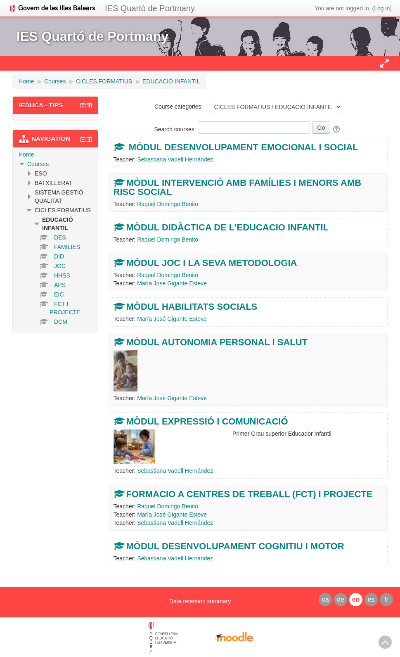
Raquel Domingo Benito (167, 204)
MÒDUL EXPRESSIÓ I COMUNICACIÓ (207, 421)
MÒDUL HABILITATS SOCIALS (192, 306)
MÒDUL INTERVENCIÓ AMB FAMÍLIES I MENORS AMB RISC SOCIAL (238, 187)
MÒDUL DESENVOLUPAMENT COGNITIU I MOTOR (235, 546)
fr (386, 599)
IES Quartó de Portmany (150, 8)
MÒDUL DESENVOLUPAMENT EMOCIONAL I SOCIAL (242, 147)
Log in (382, 8)
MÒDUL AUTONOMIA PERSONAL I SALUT (217, 342)
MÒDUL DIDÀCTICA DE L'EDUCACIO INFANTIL (227, 227)
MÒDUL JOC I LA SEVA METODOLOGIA (211, 263)
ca (325, 599)
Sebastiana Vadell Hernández (175, 159)
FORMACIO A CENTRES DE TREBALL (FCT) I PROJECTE (249, 494)
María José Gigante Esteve (172, 283)
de (340, 599)
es (371, 599)
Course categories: (178, 106)
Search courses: (175, 129)
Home (26, 154)
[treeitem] (55, 154)
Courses (38, 164)
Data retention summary (200, 601)
